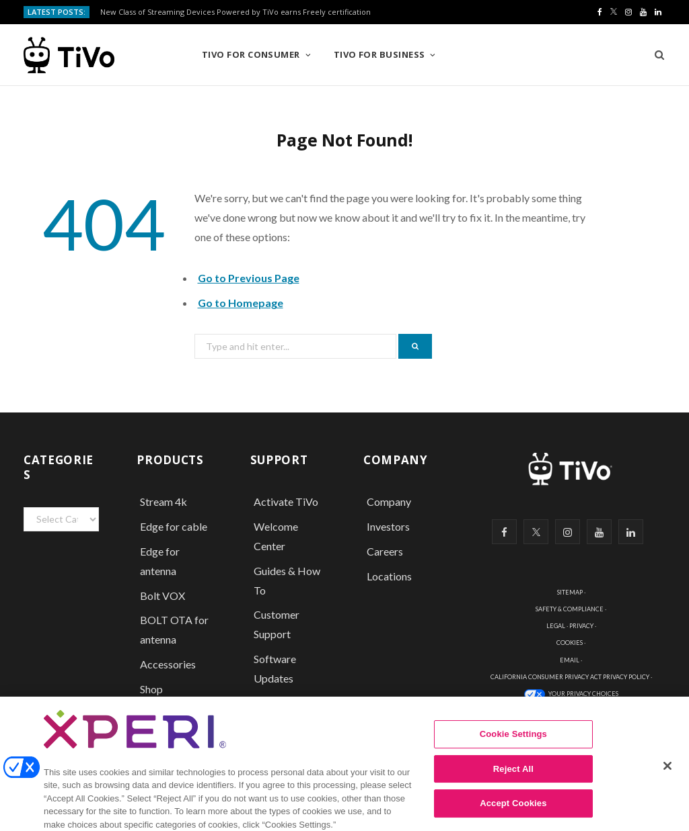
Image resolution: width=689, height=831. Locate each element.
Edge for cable (173, 526)
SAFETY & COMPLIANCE (570, 609)
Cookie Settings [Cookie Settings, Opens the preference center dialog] (513, 743)
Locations (389, 576)
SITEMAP (570, 592)
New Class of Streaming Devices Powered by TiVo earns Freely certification (235, 12)
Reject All (513, 777)
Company (389, 501)
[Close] (667, 774)
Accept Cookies (513, 812)
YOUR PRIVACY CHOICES (583, 693)
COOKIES (569, 642)
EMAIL (569, 660)
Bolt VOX (162, 595)
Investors (388, 526)
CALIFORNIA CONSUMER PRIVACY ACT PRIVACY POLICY (570, 677)
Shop (151, 689)
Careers (385, 551)
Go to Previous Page (248, 277)
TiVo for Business (379, 54)
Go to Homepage (240, 302)
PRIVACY (581, 625)
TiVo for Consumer (251, 54)
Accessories (169, 664)
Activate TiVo (286, 501)
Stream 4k (163, 501)
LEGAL (555, 625)
